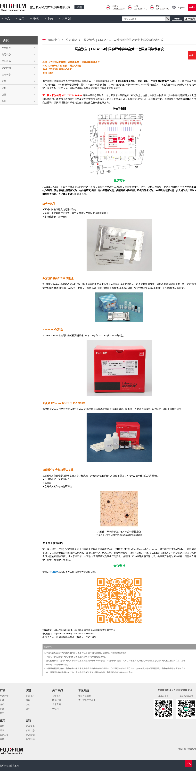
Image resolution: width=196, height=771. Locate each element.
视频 (28, 700)
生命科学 (6, 74)
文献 (28, 704)
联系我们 (56, 700)
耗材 (4, 101)
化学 (4, 81)
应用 (21, 18)
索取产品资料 (84, 696)
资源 (36, 18)
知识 (28, 708)
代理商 (55, 708)
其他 (2, 739)
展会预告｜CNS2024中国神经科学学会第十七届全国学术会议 (123, 40)
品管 (2, 730)
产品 (7, 18)
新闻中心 (54, 40)
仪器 (4, 94)
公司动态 (6, 54)
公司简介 (56, 696)
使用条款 (4, 765)
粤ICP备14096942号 (187, 749)
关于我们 (67, 18)
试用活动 (6, 61)
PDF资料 (30, 696)
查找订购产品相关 (86, 700)
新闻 (50, 18)
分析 (4, 88)
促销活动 (6, 68)
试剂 (79, 7)
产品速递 (6, 47)
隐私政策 (14, 765)
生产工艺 (4, 735)
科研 (2, 726)
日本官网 (56, 704)
